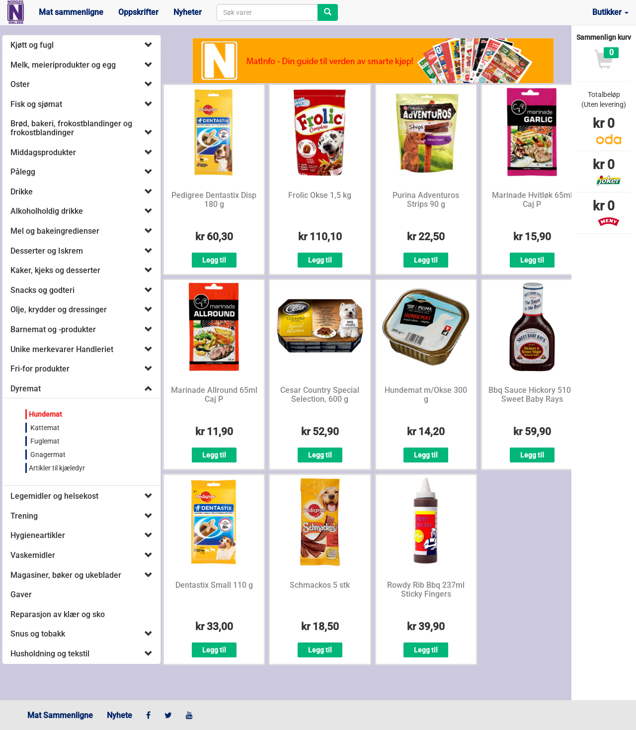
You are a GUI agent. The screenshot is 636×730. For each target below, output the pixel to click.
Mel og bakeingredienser (54, 231)
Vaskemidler (32, 555)
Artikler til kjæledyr (57, 468)
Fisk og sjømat (36, 104)
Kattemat (44, 428)
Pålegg (22, 172)
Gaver (21, 594)
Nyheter (187, 12)
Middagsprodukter (43, 152)
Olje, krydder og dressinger (58, 309)
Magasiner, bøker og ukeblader (65, 575)
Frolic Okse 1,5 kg (319, 195)
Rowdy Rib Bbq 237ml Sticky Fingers (426, 589)
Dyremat (25, 388)
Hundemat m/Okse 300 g (426, 394)
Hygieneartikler (37, 535)
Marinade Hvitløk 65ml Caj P (532, 199)
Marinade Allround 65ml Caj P (214, 394)
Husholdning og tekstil (49, 653)
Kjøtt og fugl (32, 45)
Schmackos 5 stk (320, 585)
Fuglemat (44, 441)
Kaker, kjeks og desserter (55, 270)
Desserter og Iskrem (46, 251)
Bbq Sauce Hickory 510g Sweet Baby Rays (531, 394)
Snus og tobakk (37, 634)
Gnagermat (47, 454)
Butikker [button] (610, 12)
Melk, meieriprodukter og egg (63, 65)
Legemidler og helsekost (54, 496)
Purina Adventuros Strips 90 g (426, 199)
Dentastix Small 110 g (214, 585)
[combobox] (267, 12)
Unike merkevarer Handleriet (61, 349)
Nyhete (119, 715)
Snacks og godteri (42, 290)
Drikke (21, 191)
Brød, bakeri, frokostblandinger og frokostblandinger (71, 128)
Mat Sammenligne (60, 715)
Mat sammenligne (71, 12)
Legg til (214, 260)
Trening (24, 516)
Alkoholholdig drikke (46, 211)
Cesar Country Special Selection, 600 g (319, 394)
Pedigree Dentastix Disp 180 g (213, 199)
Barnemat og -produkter (53, 329)
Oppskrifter (138, 12)
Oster (20, 84)
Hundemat (45, 414)
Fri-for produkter (40, 368)
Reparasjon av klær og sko (57, 614)
